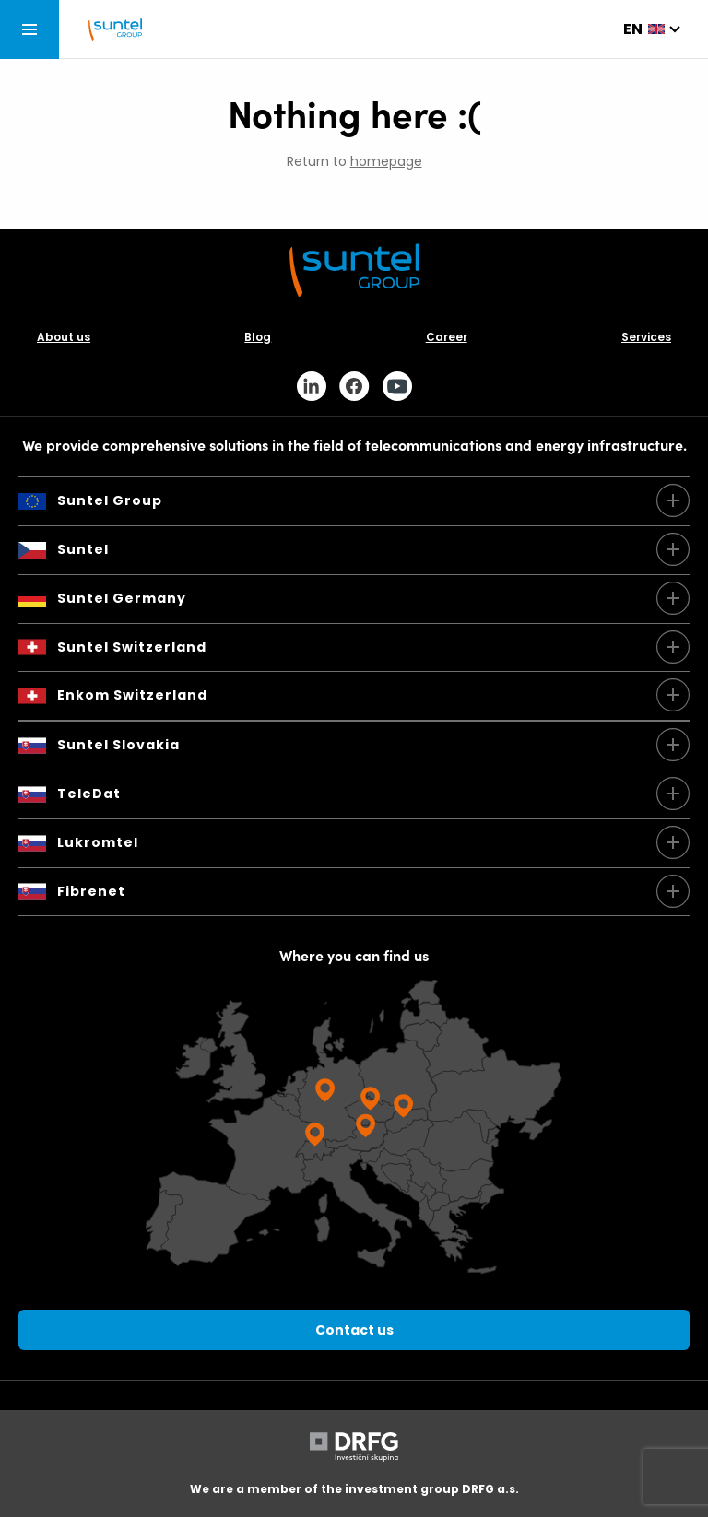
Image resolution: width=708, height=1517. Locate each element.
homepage (386, 161)
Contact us (354, 1330)
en (633, 29)
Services (646, 337)
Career (446, 337)
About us (63, 337)
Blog (257, 337)
